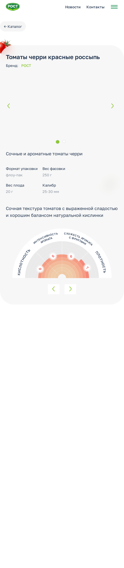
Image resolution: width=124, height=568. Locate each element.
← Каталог (13, 26)
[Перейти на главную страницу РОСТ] (13, 7)
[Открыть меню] (114, 7)
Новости (73, 7)
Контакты (95, 7)
